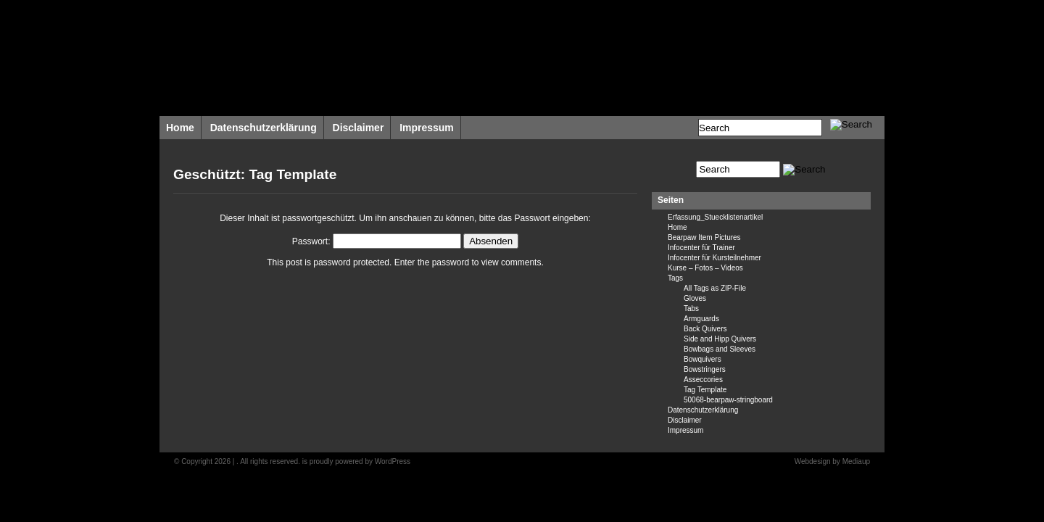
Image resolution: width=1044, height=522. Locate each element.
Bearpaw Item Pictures (704, 237)
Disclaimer (358, 127)
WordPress (392, 461)
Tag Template (705, 390)
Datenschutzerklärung (263, 127)
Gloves (695, 298)
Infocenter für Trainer (701, 248)
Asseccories (703, 380)
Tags (675, 278)
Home (180, 127)
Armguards (701, 319)
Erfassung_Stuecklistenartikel (715, 217)
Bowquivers (702, 359)
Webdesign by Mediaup (832, 461)
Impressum (426, 127)
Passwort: (376, 241)
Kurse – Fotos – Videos (705, 268)
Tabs (691, 308)
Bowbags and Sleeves (719, 349)
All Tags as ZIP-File (715, 288)
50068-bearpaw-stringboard (728, 400)
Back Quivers (705, 329)
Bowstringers (705, 369)
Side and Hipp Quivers (720, 339)
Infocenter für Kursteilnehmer (714, 258)
